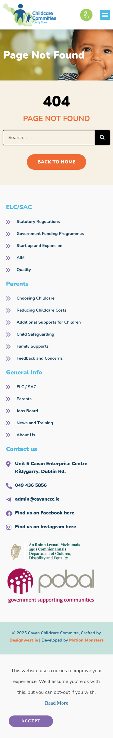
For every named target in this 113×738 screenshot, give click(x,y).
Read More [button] (56, 703)
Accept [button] (31, 721)
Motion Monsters (86, 640)
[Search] (102, 137)
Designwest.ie (23, 640)
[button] (105, 15)
